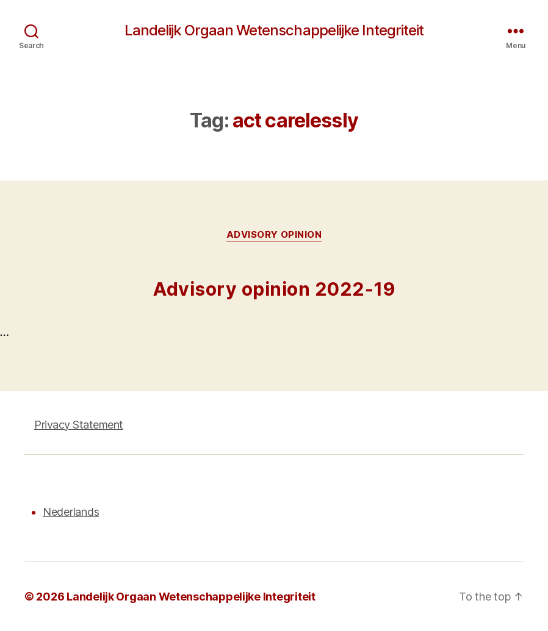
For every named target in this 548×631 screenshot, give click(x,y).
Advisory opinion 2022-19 (274, 289)
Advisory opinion (274, 234)
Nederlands (71, 511)
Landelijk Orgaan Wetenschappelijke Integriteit (273, 30)
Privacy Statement (78, 424)
